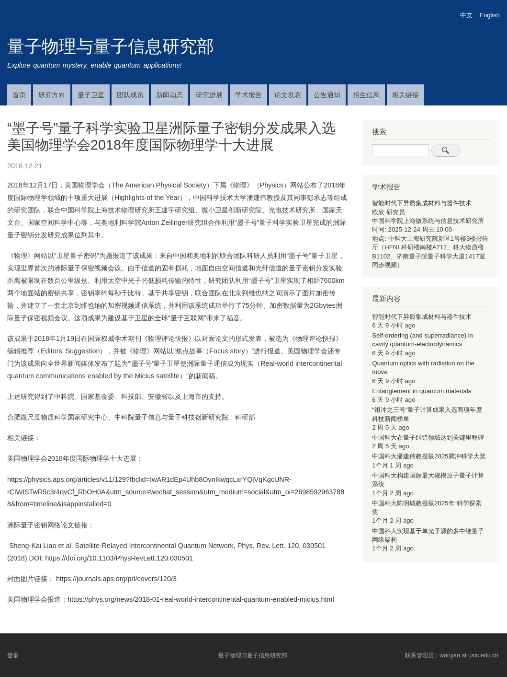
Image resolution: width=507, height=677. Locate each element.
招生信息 (366, 95)
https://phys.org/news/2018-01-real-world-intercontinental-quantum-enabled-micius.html (201, 599)
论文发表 (287, 95)
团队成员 (130, 95)
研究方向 (51, 95)
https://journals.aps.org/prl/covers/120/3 (116, 579)
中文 (466, 15)
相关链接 (405, 95)
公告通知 (327, 95)
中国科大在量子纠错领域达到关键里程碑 (428, 437)
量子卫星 (91, 95)
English (490, 15)
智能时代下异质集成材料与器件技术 (422, 203)
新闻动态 (169, 95)
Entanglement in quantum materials (421, 391)
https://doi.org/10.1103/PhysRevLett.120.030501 (119, 558)
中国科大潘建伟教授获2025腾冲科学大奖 (428, 456)
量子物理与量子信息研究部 (110, 46)
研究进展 (209, 95)
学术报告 (248, 95)
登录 (13, 655)
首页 (19, 95)
